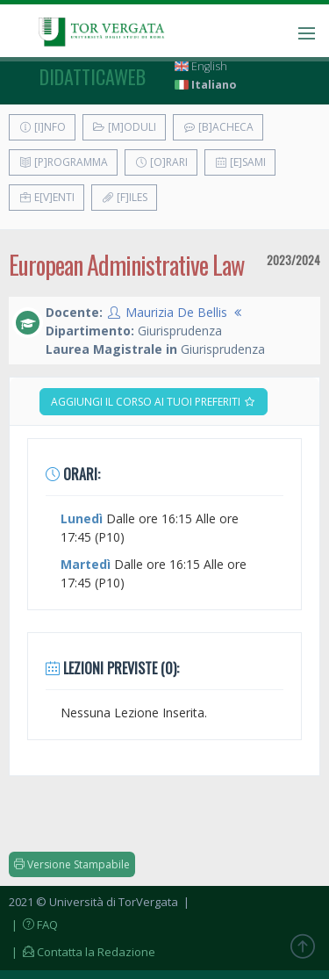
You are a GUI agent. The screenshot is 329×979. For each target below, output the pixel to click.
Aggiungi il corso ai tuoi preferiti (153, 401)
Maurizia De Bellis (176, 312)
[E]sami (240, 162)
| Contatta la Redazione (82, 952)
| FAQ (33, 924)
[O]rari (161, 162)
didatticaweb (92, 76)
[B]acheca (218, 126)
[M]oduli (124, 126)
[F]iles (124, 197)
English (201, 66)
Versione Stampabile (72, 864)
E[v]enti (46, 197)
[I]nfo (42, 126)
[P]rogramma (63, 162)
